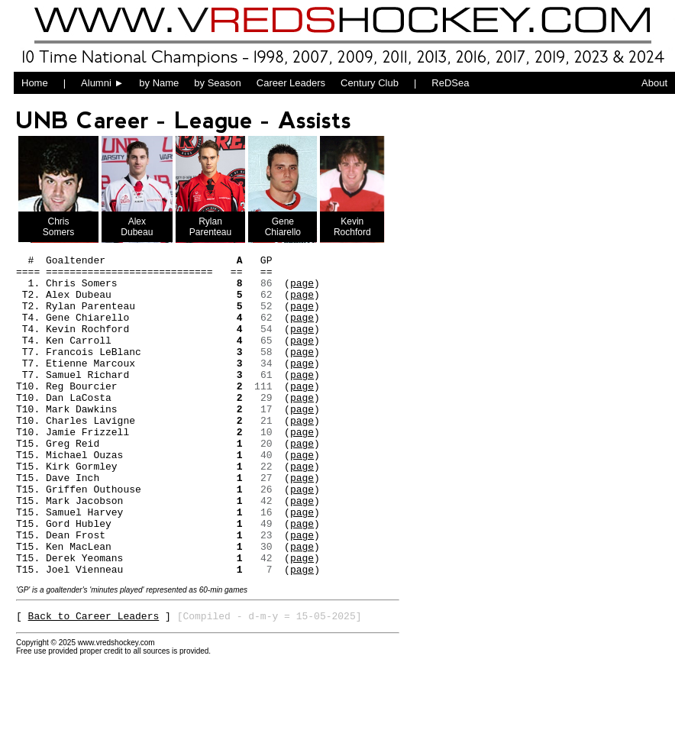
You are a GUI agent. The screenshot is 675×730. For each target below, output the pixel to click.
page (302, 289)
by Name (159, 83)
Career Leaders (291, 83)
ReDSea (450, 83)
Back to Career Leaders (94, 682)
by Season (217, 83)
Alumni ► (102, 83)
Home (34, 83)
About (654, 83)
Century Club (370, 83)
